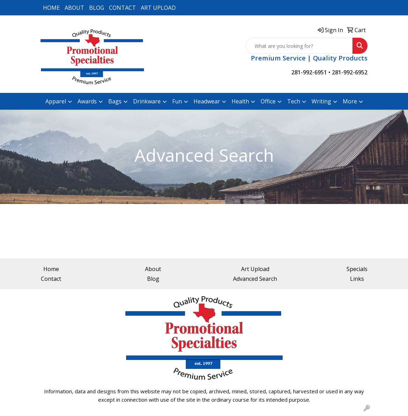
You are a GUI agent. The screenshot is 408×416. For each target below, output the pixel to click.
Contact (51, 279)
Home (51, 269)
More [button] (350, 101)
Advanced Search (255, 279)
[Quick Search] (299, 46)
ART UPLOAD (158, 8)
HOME (51, 8)
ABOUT (74, 8)
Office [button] (268, 101)
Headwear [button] (207, 101)
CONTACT (122, 8)
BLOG (96, 8)
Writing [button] (321, 101)
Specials (357, 269)
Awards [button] (87, 101)
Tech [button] (293, 101)
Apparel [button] (55, 101)
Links (357, 279)
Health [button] (240, 101)
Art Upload (255, 269)
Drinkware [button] (147, 101)
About (153, 269)
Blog (153, 279)
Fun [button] (177, 101)
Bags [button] (115, 101)
